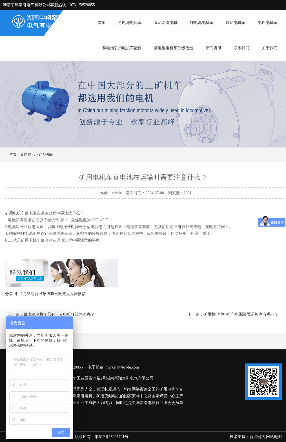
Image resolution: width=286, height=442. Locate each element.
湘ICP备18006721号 (111, 437)
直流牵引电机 (166, 23)
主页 (13, 154)
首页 (102, 23)
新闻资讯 (213, 48)
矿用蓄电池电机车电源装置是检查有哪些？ (240, 314)
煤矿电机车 (235, 23)
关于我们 (270, 48)
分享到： (13, 294)
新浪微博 (42, 294)
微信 (82, 294)
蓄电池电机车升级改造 (173, 48)
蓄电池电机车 (130, 23)
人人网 (72, 294)
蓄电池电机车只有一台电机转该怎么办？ (59, 314)
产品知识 (46, 154)
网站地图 (274, 437)
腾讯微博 (58, 294)
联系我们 (241, 48)
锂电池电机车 (202, 23)
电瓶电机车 (268, 23)
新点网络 (257, 437)
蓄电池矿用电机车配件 (122, 48)
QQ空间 (27, 294)
